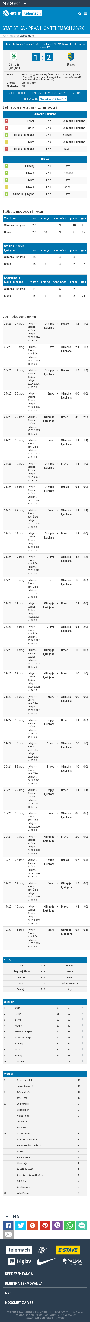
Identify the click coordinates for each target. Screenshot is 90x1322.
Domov (5, 36)
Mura (17, 1049)
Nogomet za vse (19, 1303)
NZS (8, 1293)
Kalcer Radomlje (23, 1037)
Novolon (61, 1318)
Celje (17, 1008)
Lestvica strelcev (26, 36)
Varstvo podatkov (68, 1315)
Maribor (18, 1026)
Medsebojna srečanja (53, 98)
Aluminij (19, 1043)
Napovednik (31, 98)
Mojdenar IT (51, 1318)
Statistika (14, 36)
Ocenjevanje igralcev (43, 93)
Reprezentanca (19, 1274)
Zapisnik (63, 93)
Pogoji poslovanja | (52, 1315)
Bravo (18, 1020)
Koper (18, 1014)
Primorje (19, 1055)
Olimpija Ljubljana (23, 1032)
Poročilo (22, 93)
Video (12, 93)
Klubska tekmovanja (23, 1283)
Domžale (19, 1061)
